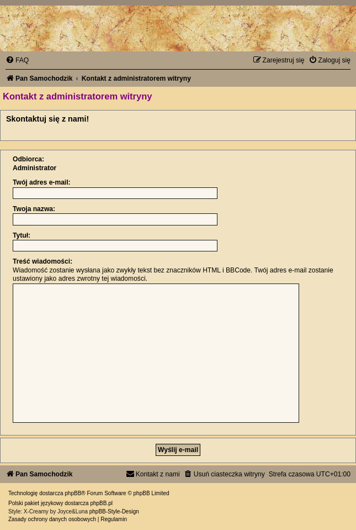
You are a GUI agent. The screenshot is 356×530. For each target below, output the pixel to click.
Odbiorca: (28, 159)
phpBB (73, 493)
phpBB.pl (101, 503)
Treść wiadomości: (42, 261)
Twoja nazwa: (34, 209)
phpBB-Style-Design (114, 511)
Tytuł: (21, 235)
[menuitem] (17, 60)
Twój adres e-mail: (42, 182)
